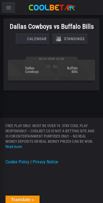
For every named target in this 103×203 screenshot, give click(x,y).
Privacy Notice (45, 161)
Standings (70, 38)
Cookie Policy (17, 161)
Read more (13, 146)
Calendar (32, 38)
